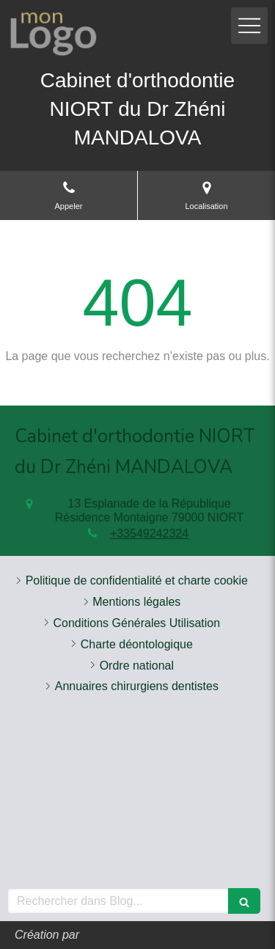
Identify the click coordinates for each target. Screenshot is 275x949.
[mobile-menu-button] (249, 25)
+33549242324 (149, 533)
